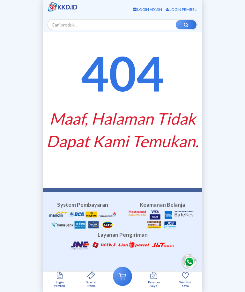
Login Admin (147, 9)
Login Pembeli (181, 9)
